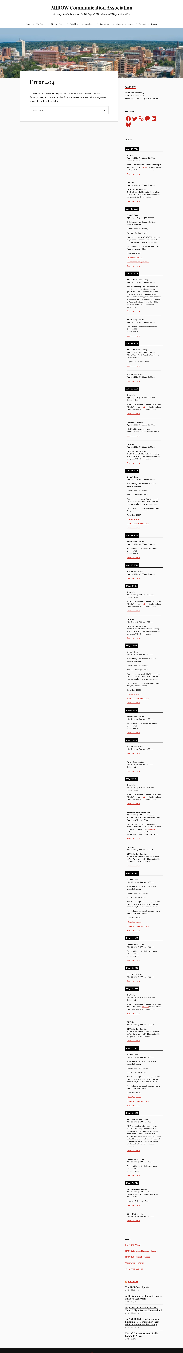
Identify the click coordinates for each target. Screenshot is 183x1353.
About (131, 24)
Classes (119, 24)
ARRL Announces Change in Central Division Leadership (143, 1297)
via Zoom (145, 167)
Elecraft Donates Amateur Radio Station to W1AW (141, 1334)
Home (28, 24)
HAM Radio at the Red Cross (137, 1257)
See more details (133, 174)
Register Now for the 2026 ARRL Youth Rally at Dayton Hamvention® (143, 1309)
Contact (142, 24)
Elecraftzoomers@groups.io (138, 262)
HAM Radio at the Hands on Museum (141, 1251)
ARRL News (133, 1282)
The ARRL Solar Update (137, 1287)
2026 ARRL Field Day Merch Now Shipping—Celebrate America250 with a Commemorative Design (142, 1322)
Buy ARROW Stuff (133, 1245)
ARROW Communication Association (91, 7)
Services (88, 24)
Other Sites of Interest (134, 1263)
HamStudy (151, 829)
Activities (74, 24)
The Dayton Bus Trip (134, 1269)
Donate (154, 24)
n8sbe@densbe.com (134, 258)
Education (104, 24)
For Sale (39, 24)
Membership (56, 24)
